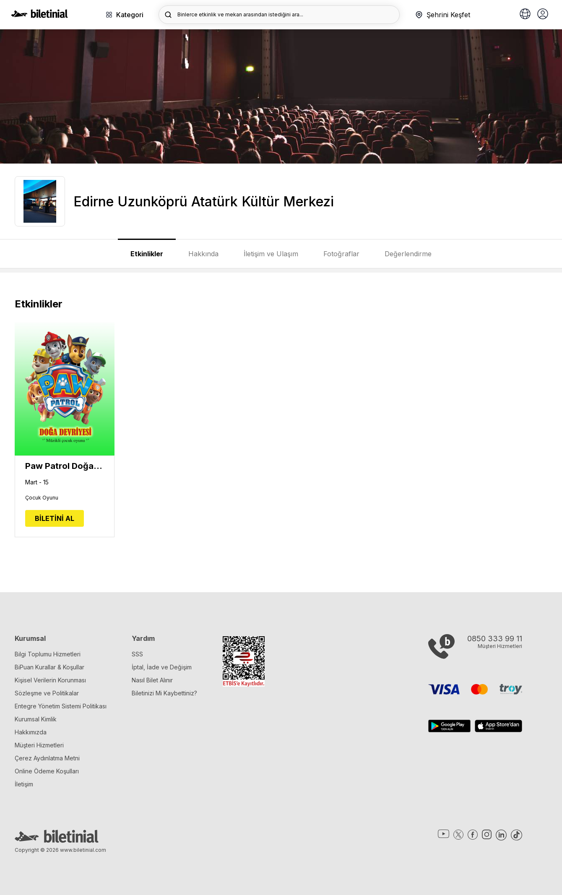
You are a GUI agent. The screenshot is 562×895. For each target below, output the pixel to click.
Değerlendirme (408, 254)
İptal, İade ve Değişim (162, 667)
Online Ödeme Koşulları (47, 771)
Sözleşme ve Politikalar (47, 693)
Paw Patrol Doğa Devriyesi (64, 466)
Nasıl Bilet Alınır (152, 680)
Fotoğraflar (341, 254)
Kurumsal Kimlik (36, 719)
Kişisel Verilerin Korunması (50, 680)
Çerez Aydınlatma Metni (47, 758)
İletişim (24, 784)
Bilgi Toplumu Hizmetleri (48, 654)
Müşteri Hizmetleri (39, 745)
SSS (137, 654)
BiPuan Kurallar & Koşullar (49, 667)
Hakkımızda (31, 732)
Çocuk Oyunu (41, 498)
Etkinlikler (146, 254)
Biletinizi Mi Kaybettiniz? (164, 693)
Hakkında (203, 254)
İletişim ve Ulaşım (271, 254)
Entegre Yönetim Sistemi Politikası (61, 706)
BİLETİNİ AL (54, 518)
